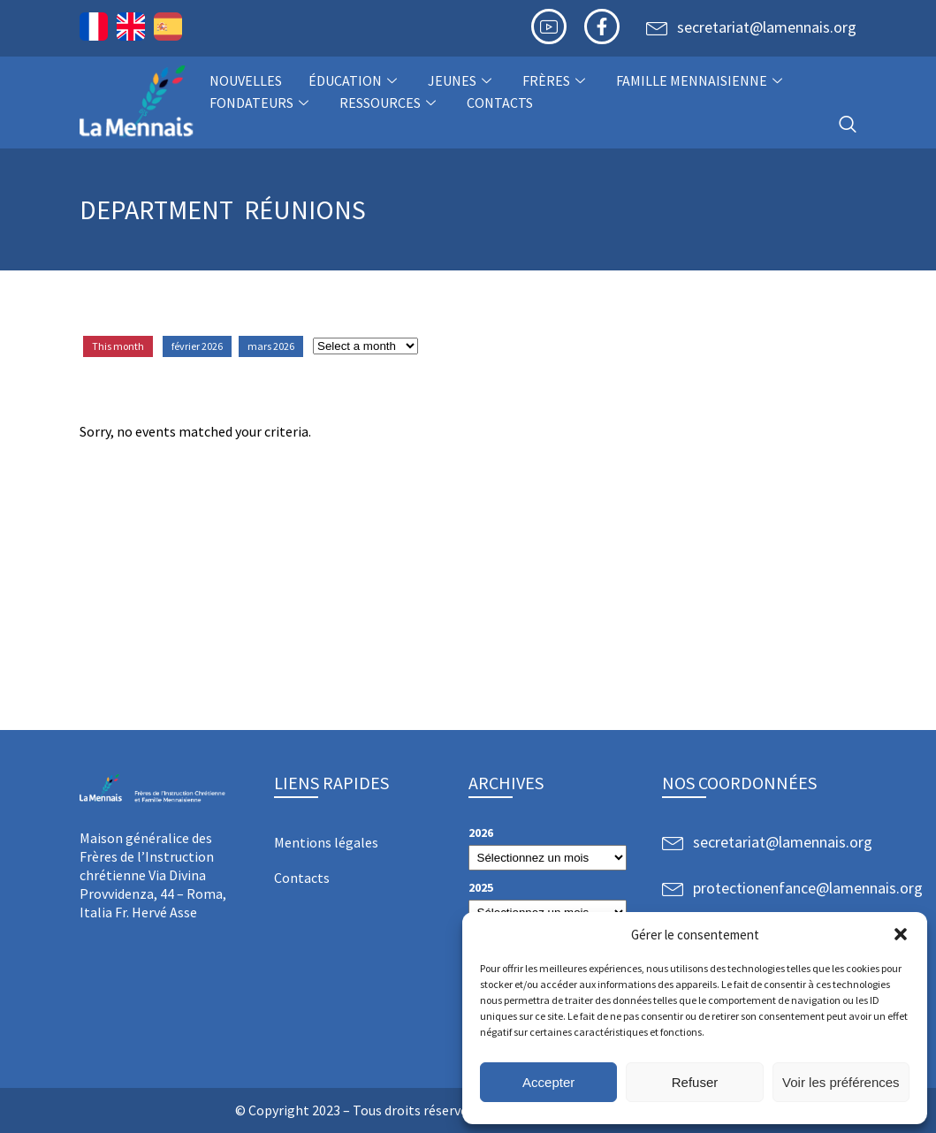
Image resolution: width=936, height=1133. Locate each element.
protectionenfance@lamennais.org (808, 888)
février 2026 (197, 346)
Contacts (500, 102)
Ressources (389, 102)
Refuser (695, 1082)
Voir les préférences (841, 1082)
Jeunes (462, 80)
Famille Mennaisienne (701, 80)
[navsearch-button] (847, 125)
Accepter (548, 1082)
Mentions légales (326, 842)
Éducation (354, 80)
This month (118, 346)
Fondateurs (261, 102)
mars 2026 (270, 346)
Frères (556, 80)
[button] (900, 934)
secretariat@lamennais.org (766, 27)
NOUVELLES (245, 80)
